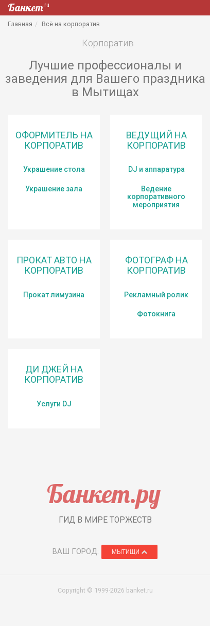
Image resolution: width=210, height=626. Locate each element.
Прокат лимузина (53, 295)
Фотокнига (156, 314)
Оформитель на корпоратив (54, 140)
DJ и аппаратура (156, 169)
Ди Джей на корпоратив (53, 374)
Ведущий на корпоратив (156, 140)
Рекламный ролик (156, 295)
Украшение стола (54, 169)
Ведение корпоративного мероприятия (156, 197)
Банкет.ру (104, 493)
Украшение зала (53, 189)
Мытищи (129, 552)
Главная (20, 24)
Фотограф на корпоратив (156, 265)
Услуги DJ (54, 404)
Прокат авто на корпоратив (54, 265)
